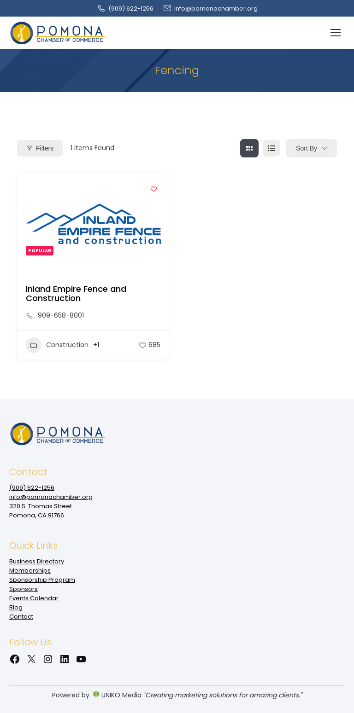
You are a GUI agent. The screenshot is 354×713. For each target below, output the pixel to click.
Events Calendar (34, 598)
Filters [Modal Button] (39, 148)
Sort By (306, 148)
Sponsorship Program (42, 579)
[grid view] (249, 148)
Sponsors (23, 589)
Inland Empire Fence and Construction (76, 293)
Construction (57, 345)
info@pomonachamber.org (210, 8)
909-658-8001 (61, 315)
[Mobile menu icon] (335, 32)
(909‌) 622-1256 (125, 8)
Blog (16, 607)
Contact (21, 616)
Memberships (30, 570)
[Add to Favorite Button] (153, 189)
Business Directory (36, 561)
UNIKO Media (117, 695)
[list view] (271, 148)
